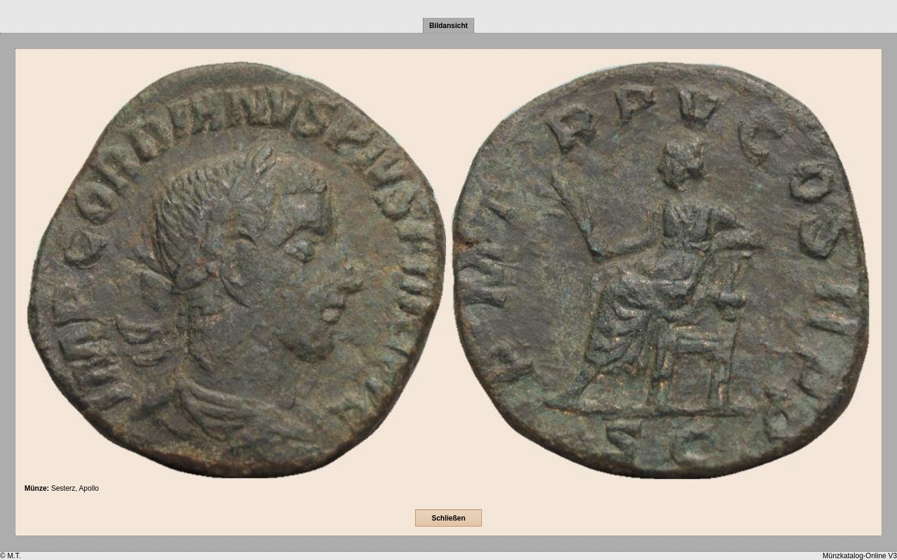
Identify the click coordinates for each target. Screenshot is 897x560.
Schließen (449, 518)
